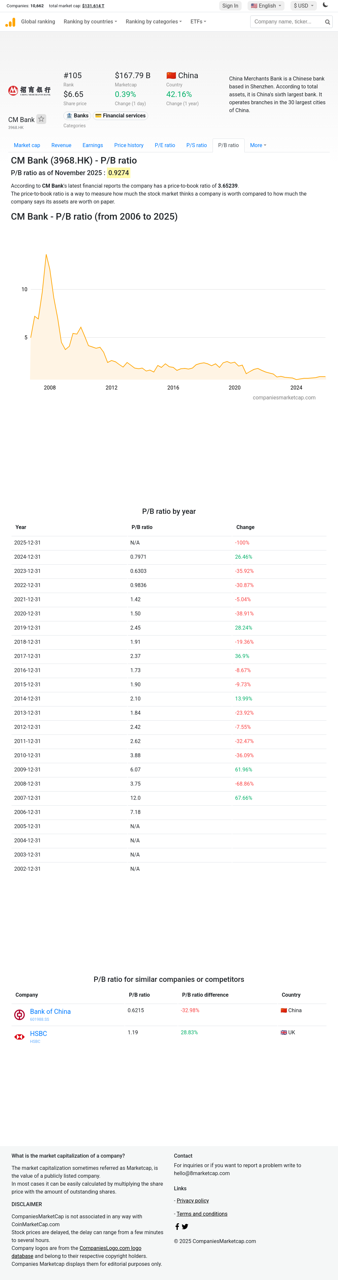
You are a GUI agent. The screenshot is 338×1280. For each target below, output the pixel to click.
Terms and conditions (202, 1214)
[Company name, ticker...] (291, 22)
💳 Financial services (120, 115)
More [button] (256, 145)
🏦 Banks (77, 115)
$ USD (301, 6)
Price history (129, 145)
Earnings (93, 145)
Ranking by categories (152, 21)
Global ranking (38, 21)
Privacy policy (193, 1201)
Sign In (230, 6)
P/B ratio (228, 145)
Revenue (61, 145)
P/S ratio (196, 145)
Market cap (27, 145)
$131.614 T (93, 5)
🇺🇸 (264, 6)
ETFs (196, 21)
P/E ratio (165, 145)
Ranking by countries (88, 21)
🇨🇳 (182, 75)
